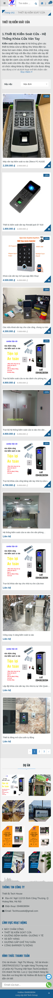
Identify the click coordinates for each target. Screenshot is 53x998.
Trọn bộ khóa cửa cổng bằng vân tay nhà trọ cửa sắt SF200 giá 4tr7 (26, 481)
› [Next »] (48, 751)
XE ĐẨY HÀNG (12, 939)
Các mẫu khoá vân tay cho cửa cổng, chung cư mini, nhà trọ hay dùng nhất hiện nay (26, 327)
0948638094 (23, 906)
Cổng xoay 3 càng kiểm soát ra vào (18, 635)
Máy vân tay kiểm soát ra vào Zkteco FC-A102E (24, 162)
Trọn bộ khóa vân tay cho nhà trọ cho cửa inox (23, 584)
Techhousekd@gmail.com (25, 911)
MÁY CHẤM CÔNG (14, 929)
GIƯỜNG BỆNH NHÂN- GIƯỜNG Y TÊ (24, 935)
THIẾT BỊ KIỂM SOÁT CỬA (18, 932)
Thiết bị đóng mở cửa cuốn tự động (18, 737)
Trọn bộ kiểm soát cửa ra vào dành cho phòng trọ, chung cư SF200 (25, 378)
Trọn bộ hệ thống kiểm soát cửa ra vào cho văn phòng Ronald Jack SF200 (23, 430)
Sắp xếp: (8, 84)
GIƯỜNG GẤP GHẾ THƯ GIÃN (20, 942)
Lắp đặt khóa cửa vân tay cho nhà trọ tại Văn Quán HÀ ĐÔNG (25, 686)
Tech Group (32, 995)
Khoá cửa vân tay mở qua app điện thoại (21, 276)
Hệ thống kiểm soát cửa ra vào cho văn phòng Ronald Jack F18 (23, 532)
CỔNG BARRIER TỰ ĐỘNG (18, 945)
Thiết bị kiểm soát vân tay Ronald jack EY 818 (23, 225)
